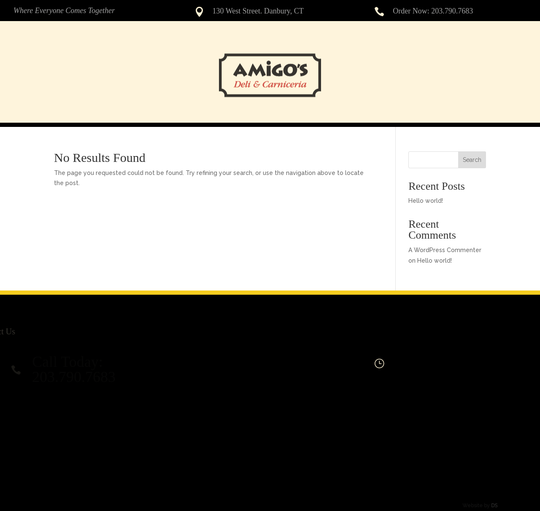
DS (488, 505)
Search (472, 159)
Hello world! (425, 200)
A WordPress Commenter (444, 250)
